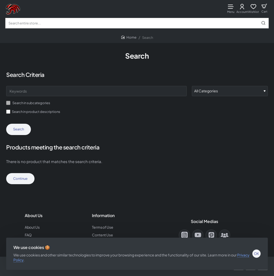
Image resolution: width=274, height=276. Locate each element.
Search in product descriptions (33, 112)
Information (103, 215)
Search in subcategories (28, 103)
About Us (34, 215)
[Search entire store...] (263, 23)
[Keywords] (96, 91)
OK (255, 253)
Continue (20, 178)
